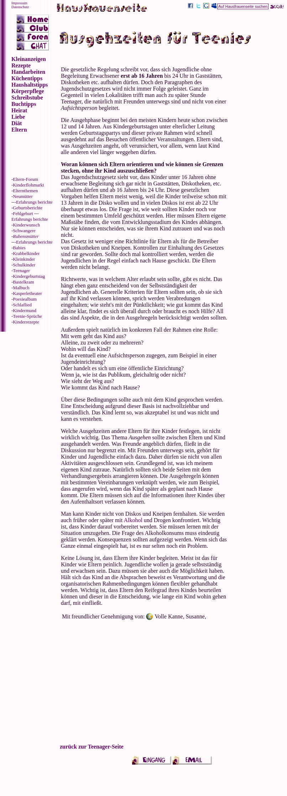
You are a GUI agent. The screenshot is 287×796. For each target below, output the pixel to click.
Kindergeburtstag (29, 276)
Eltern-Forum (25, 179)
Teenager (21, 270)
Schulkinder (24, 264)
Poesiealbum (24, 299)
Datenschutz (20, 7)
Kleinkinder (24, 259)
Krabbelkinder (26, 253)
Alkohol (133, 520)
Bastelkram (23, 282)
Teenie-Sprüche (27, 316)
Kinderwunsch (26, 225)
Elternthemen (25, 190)
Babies (19, 247)
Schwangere (24, 230)
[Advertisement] (257, 185)
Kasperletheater (27, 293)
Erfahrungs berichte (34, 202)
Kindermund (24, 310)
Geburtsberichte (27, 207)
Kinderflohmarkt (28, 185)
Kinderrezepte (26, 322)
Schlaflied (22, 304)
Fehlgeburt (23, 213)
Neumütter (23, 196)
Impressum (19, 3)
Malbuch (21, 287)
